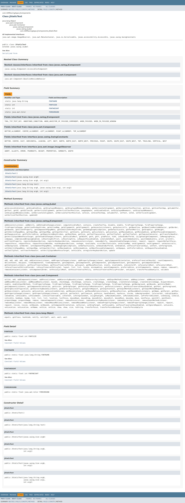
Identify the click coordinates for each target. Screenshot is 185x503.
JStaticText (10, 173)
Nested (11, 9)
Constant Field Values (15, 343)
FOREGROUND (54, 112)
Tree (31, 2)
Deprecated (39, 2)
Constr (24, 9)
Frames (29, 6)
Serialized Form (9, 53)
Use (26, 2)
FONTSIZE (53, 105)
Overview (4, 2)
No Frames (37, 6)
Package (13, 2)
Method (31, 9)
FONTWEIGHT (54, 108)
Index (47, 2)
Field (18, 9)
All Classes (50, 6)
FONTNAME (53, 101)
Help (52, 2)
